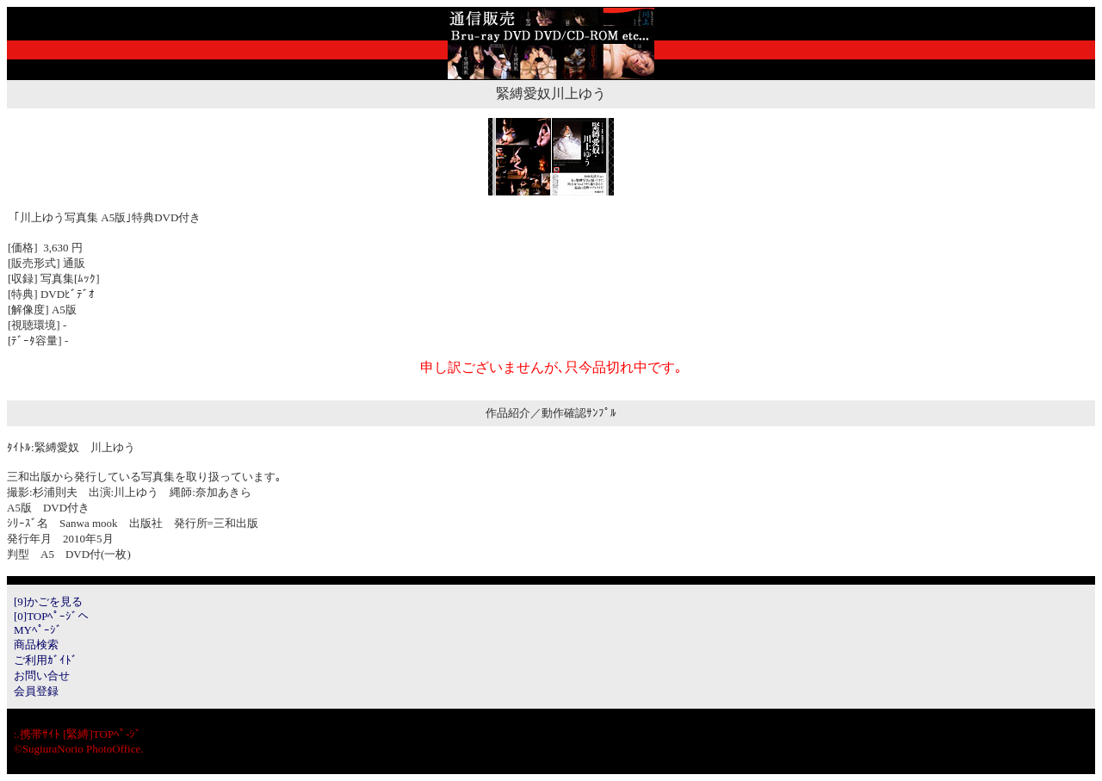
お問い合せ (42, 675)
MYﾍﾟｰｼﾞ (38, 629)
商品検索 (36, 644)
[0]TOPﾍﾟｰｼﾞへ (51, 616)
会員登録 (36, 691)
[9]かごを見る (48, 601)
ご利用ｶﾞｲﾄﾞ (45, 660)
